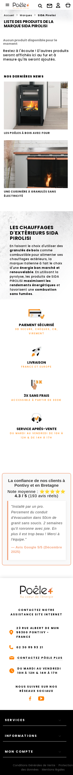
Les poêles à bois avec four (36, 108)
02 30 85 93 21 (29, 647)
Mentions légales (53, 769)
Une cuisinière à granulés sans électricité (36, 169)
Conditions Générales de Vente (34, 765)
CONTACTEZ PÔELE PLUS (40, 658)
